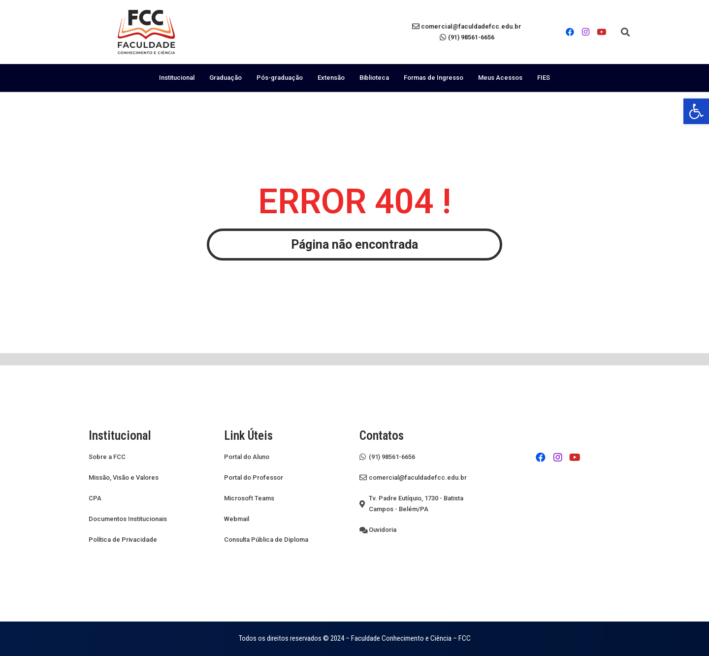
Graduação (225, 77)
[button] (625, 32)
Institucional (176, 77)
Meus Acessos (500, 77)
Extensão (331, 77)
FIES (543, 77)
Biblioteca (374, 77)
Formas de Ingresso (433, 77)
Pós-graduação (280, 77)
